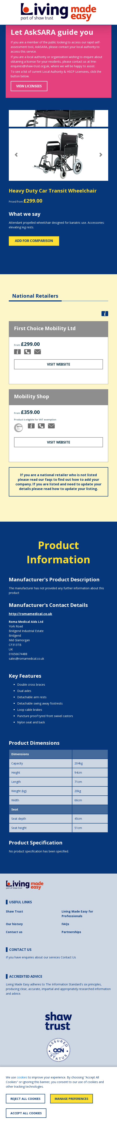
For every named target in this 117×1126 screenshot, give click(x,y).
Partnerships (71, 932)
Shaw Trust (14, 911)
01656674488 (18, 654)
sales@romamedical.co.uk (26, 659)
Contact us (14, 932)
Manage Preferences (71, 1099)
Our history (14, 924)
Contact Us (68, 957)
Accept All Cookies (26, 1113)
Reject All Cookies (25, 1099)
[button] (16, 155)
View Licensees (29, 86)
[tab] (35, 292)
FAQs (65, 924)
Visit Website (58, 364)
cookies (22, 1077)
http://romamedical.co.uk (30, 613)
